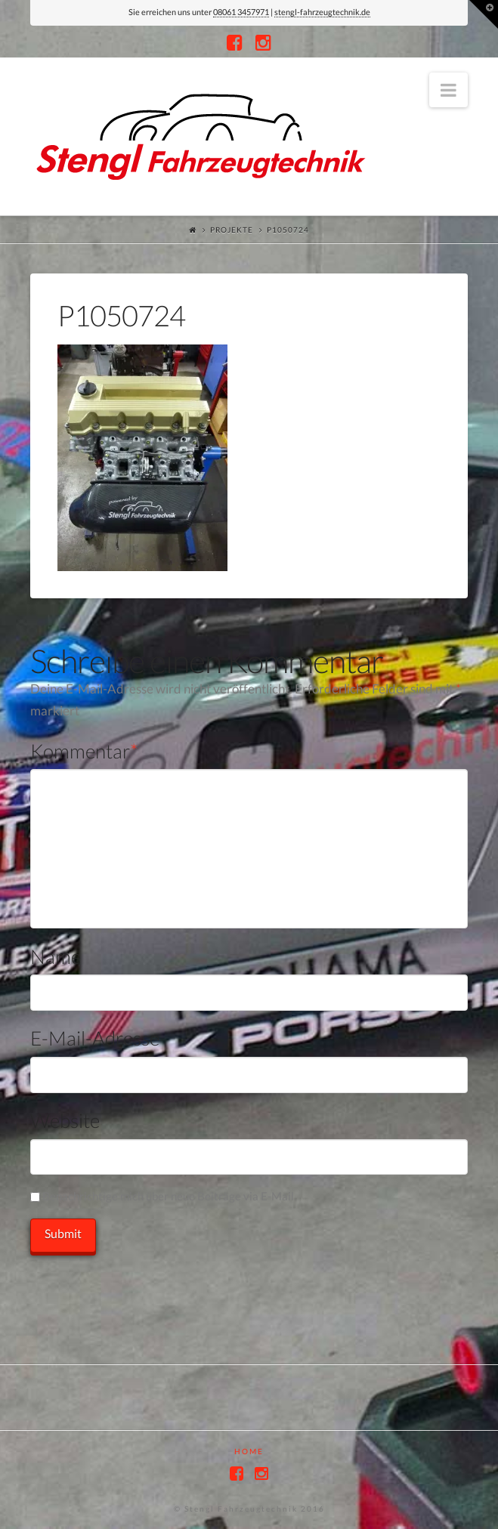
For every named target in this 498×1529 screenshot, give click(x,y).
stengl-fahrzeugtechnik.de (322, 12)
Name (55, 956)
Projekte (231, 229)
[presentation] (145, 1285)
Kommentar (84, 751)
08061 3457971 (241, 12)
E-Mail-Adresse (94, 1038)
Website (65, 1120)
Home (249, 1451)
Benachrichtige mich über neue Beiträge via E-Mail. (169, 1196)
